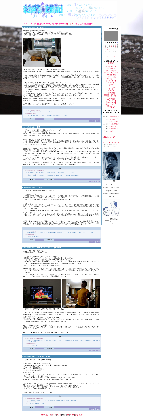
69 (53, 415)
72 (60, 415)
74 (65, 415)
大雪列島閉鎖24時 (112, 130)
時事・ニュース (111, 97)
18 (107, 49)
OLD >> (81, 415)
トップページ (71, 24)
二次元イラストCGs (111, 105)
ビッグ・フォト (111, 101)
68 (50, 415)
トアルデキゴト (111, 103)
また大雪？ (111, 131)
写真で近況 (111, 93)
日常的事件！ (111, 83)
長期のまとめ (111, 107)
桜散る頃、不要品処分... (114, 123)
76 (70, 415)
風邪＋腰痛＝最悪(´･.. (113, 128)
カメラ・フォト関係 (111, 73)
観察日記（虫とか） (111, 95)
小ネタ (111, 85)
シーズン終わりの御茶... (114, 124)
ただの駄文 (111, 99)
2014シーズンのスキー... (114, 121)
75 (68, 415)
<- (107, 57)
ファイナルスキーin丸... (113, 118)
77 (73, 415)
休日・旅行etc (111, 71)
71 (58, 415)
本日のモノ (111, 69)
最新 (47, 415)
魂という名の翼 (112, 119)
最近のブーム (111, 79)
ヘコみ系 (111, 91)
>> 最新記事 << (111, 63)
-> (114, 57)
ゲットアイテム (111, 67)
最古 (76, 415)
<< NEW (42, 415)
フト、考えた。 (111, 87)
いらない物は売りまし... (114, 116)
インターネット (111, 81)
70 (55, 415)
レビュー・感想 (111, 77)
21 (113, 49)
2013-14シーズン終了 (113, 126)
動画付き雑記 (111, 75)
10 (105, 48)
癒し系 (111, 89)
